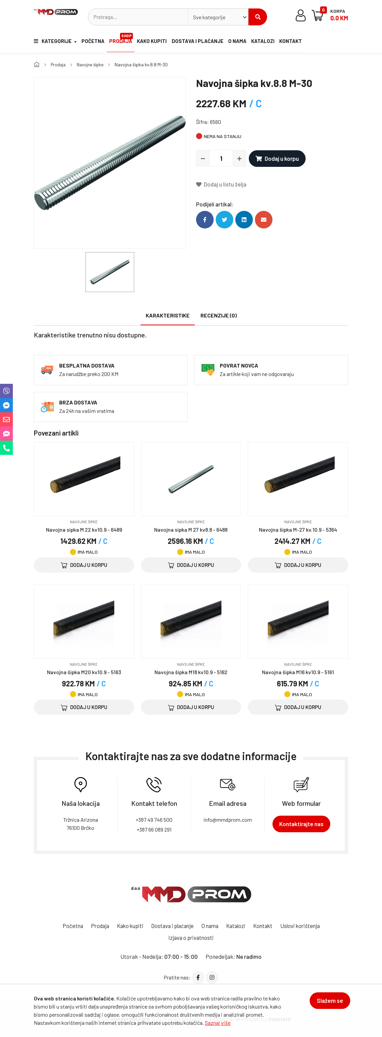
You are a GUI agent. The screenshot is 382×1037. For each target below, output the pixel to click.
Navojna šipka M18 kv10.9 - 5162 (191, 671)
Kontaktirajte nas (301, 823)
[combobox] (218, 16)
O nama (241, 42)
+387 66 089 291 (154, 829)
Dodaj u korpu (277, 158)
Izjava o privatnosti (191, 937)
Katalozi (268, 42)
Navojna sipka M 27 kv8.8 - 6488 (191, 529)
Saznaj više (218, 1022)
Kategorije (52, 42)
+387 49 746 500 (154, 819)
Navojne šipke (92, 64)
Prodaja (123, 39)
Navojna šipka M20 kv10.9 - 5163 (84, 671)
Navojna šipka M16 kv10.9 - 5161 (298, 671)
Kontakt (298, 42)
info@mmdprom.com (228, 819)
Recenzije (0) (218, 315)
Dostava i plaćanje (200, 42)
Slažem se (328, 1002)
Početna (92, 42)
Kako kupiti (154, 42)
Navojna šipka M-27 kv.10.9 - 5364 (298, 529)
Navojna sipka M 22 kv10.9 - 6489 (84, 529)
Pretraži (258, 17)
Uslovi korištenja (305, 925)
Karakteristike (168, 315)
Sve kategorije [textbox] (209, 17)
